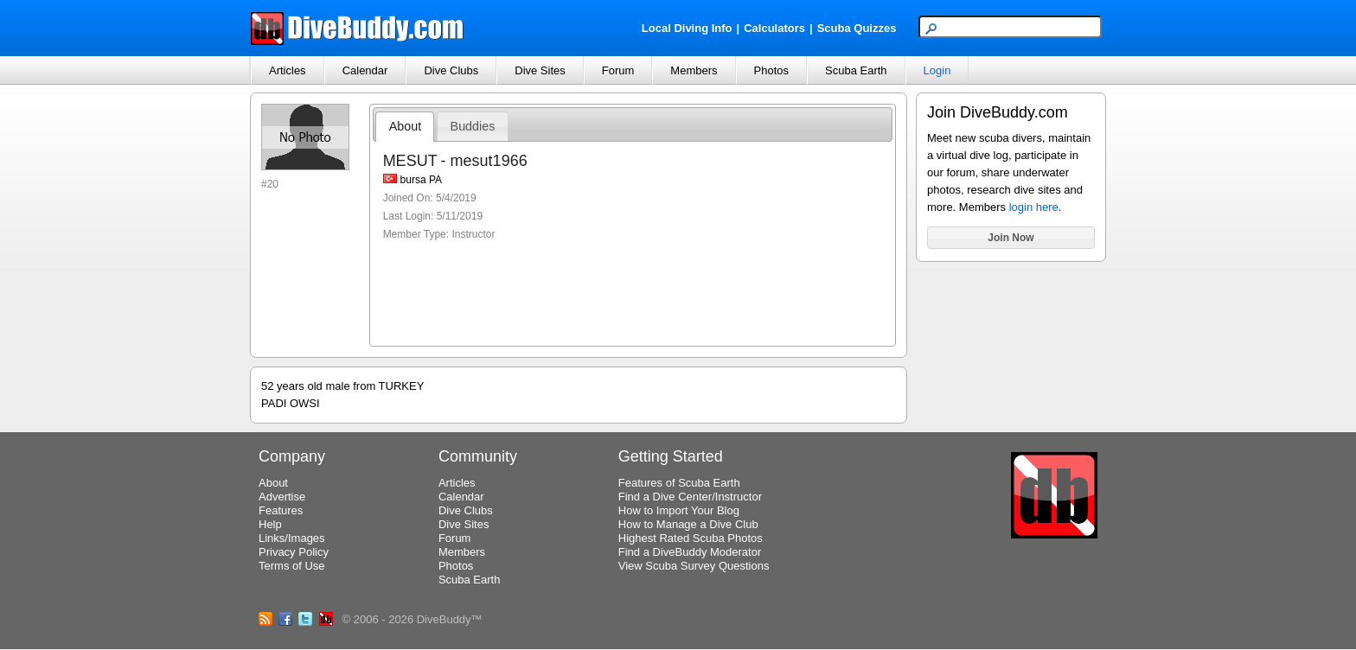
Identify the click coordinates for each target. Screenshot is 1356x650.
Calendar (365, 70)
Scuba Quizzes (857, 28)
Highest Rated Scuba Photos (690, 538)
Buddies (473, 126)
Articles (287, 70)
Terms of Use (292, 565)
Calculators (774, 28)
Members (693, 70)
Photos (771, 70)
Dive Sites (540, 70)
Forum (618, 70)
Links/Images (292, 538)
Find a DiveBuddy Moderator (689, 551)
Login (937, 70)
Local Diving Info (687, 28)
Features (281, 510)
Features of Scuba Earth (679, 482)
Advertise (282, 496)
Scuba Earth (856, 70)
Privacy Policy (294, 551)
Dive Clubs (451, 70)
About (405, 126)
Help (270, 524)
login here (1034, 207)
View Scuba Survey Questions (694, 565)
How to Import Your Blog (678, 510)
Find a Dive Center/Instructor (690, 496)
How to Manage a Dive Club (688, 524)
